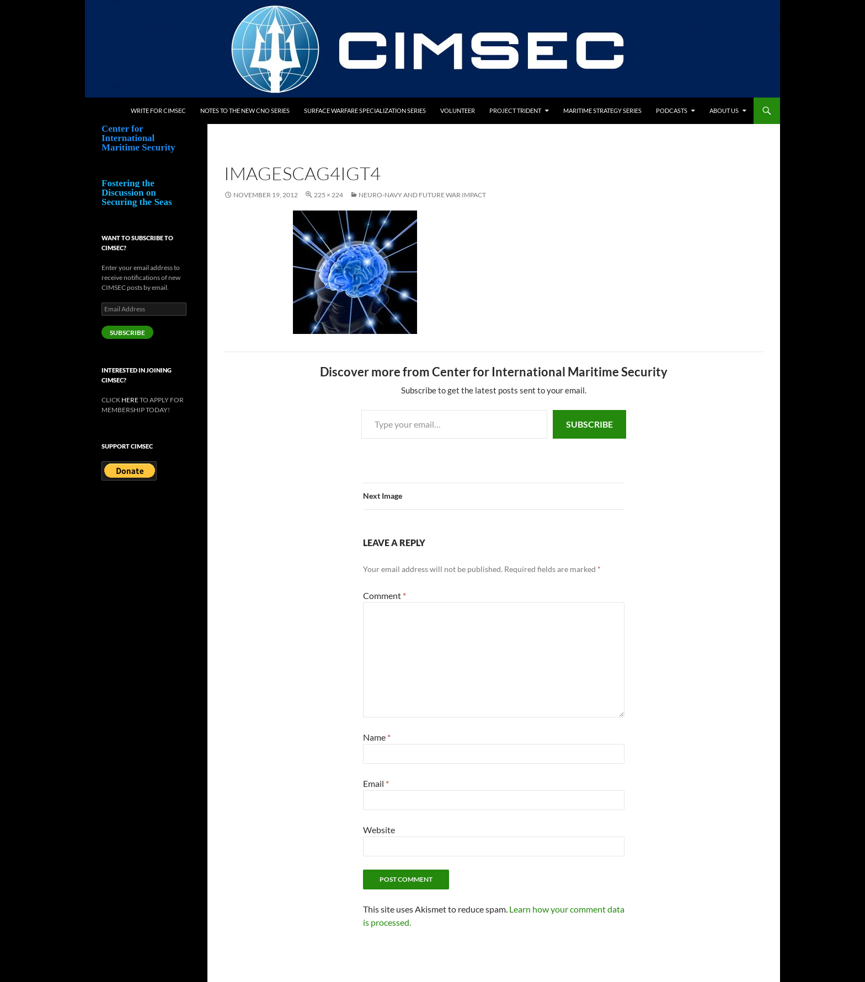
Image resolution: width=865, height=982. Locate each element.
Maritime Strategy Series (602, 110)
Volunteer (457, 110)
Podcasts (671, 110)
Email (376, 783)
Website (379, 829)
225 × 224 (328, 195)
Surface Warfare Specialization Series (365, 110)
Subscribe (589, 424)
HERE (129, 400)
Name (377, 737)
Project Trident (515, 110)
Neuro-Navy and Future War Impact (422, 195)
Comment (384, 595)
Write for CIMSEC (158, 110)
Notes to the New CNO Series (245, 110)
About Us (724, 110)
